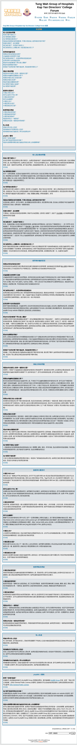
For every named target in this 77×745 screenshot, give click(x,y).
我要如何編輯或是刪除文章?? (13, 75)
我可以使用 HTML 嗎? (10, 95)
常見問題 (38, 17)
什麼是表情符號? (9, 97)
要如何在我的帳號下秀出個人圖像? (15, 62)
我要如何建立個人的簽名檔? (12, 78)
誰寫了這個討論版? (9, 138)
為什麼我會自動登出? (10, 39)
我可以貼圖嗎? (8, 99)
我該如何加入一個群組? (11, 118)
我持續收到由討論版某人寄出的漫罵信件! (17, 131)
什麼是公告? (7, 101)
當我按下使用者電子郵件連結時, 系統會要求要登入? (20, 67)
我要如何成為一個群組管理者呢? (14, 121)
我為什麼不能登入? (9, 35)
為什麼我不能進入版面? (11, 84)
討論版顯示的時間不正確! (11, 56)
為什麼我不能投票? (9, 86)
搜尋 (46, 17)
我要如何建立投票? (9, 80)
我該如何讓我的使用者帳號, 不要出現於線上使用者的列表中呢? (24, 41)
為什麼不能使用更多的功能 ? (12, 140)
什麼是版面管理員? (9, 114)
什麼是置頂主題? (9, 103)
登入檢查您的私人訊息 (56, 20)
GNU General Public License (19, 685)
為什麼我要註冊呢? (9, 37)
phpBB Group (55, 680)
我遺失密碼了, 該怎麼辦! (11, 43)
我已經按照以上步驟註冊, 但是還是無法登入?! (18, 47)
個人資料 (43, 20)
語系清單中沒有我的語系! (11, 60)
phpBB (35, 740)
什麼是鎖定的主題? (9, 106)
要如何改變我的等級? (10, 65)
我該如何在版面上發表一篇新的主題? (15, 73)
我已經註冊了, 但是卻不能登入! (13, 45)
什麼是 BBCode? (9, 93)
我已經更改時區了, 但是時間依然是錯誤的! (17, 58)
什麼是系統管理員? (9, 112)
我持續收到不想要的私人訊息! (13, 129)
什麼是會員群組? (9, 116)
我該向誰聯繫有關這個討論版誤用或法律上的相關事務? (21, 142)
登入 (68, 20)
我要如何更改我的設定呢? (12, 54)
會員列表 (53, 17)
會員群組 (62, 17)
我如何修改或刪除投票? (11, 82)
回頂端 (5, 167)
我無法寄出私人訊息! (10, 127)
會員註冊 (71, 17)
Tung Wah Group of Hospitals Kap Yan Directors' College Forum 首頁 (25, 25)
